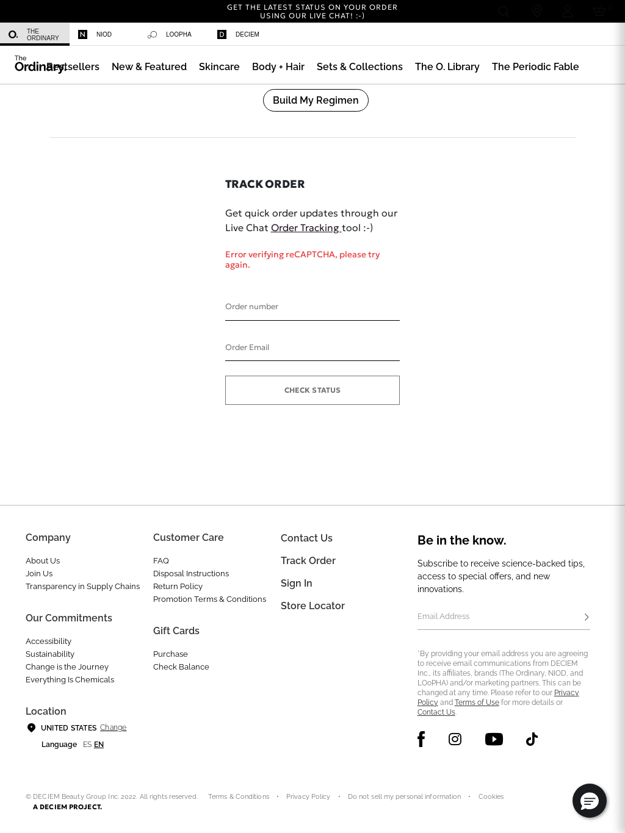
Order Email (247, 347)
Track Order (308, 561)
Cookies (491, 797)
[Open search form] (503, 11)
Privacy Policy (308, 797)
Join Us (39, 573)
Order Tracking (306, 227)
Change (113, 727)
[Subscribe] (586, 618)
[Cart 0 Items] (601, 11)
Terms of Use (477, 702)
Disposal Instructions (191, 573)
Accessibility (48, 641)
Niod (95, 34)
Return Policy (178, 586)
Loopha (170, 35)
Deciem (238, 34)
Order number (251, 306)
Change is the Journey (67, 666)
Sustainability (50, 654)
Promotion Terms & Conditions (209, 599)
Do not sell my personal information (404, 797)
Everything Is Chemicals (70, 679)
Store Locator (313, 606)
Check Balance (181, 666)
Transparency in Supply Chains (83, 586)
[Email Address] (503, 618)
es (87, 744)
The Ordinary (34, 34)
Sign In (296, 583)
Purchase (170, 654)
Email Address (443, 616)
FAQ (161, 560)
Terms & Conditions (238, 797)
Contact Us (436, 712)
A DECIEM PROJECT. (67, 807)
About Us (43, 560)
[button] (149, 67)
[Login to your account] (568, 11)
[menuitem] (35, 34)
